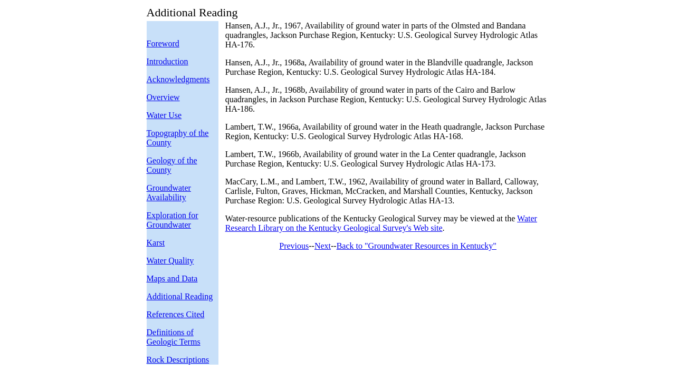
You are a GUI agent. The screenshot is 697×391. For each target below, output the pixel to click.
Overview (163, 97)
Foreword (163, 43)
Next (322, 245)
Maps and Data (172, 278)
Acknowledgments (178, 79)
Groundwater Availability (169, 192)
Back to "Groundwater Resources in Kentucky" (417, 245)
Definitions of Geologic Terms (173, 337)
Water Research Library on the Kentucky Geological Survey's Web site (381, 223)
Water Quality (170, 260)
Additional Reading (180, 296)
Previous (294, 245)
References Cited (176, 314)
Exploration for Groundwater (172, 220)
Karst (156, 242)
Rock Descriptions (178, 359)
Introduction (167, 61)
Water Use (164, 115)
